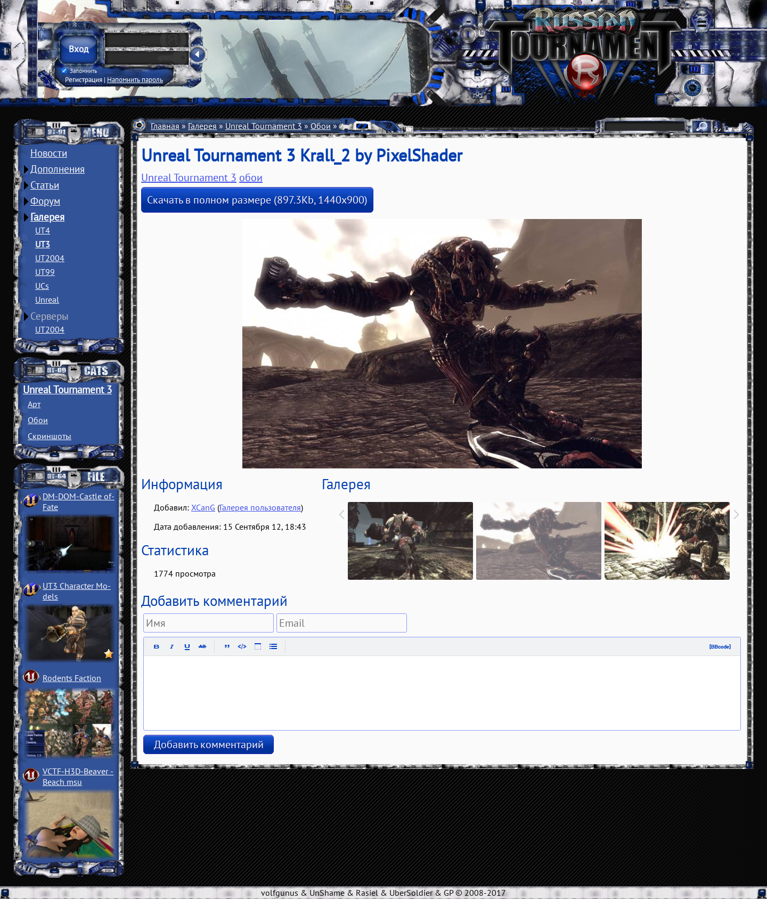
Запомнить (79, 71)
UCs (42, 285)
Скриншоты (49, 436)
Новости (48, 153)
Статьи (44, 185)
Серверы (49, 316)
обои (251, 177)
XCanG (203, 507)
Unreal (47, 299)
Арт (34, 404)
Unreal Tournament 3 (67, 389)
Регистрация (83, 79)
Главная (165, 125)
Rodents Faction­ (72, 678)
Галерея (47, 216)
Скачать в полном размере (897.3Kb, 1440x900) (257, 200)
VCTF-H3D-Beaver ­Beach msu (78, 776)
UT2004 (49, 258)
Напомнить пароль (135, 79)
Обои (38, 420)
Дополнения (57, 169)
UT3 (42, 244)
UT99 (45, 271)
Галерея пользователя (260, 507)
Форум (45, 201)
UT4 (42, 230)
